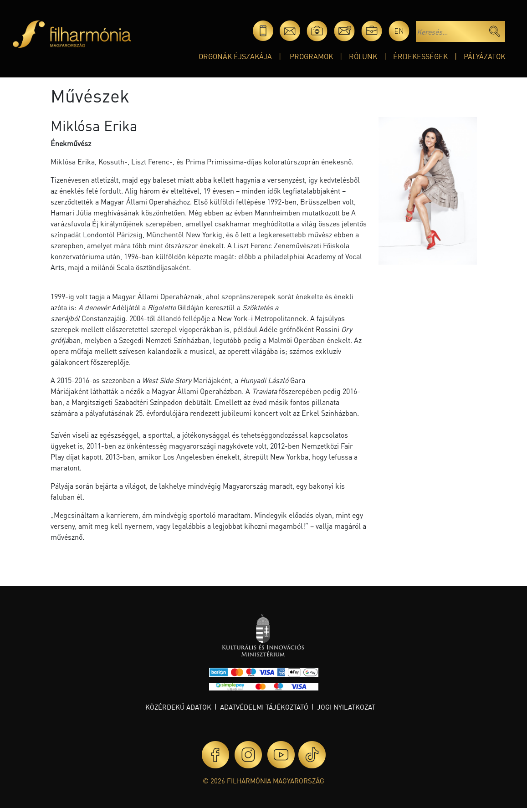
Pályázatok (484, 56)
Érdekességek (420, 56)
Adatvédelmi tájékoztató (264, 706)
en (399, 31)
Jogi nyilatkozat (346, 706)
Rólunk (363, 56)
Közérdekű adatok (178, 706)
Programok (311, 56)
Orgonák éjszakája (235, 56)
